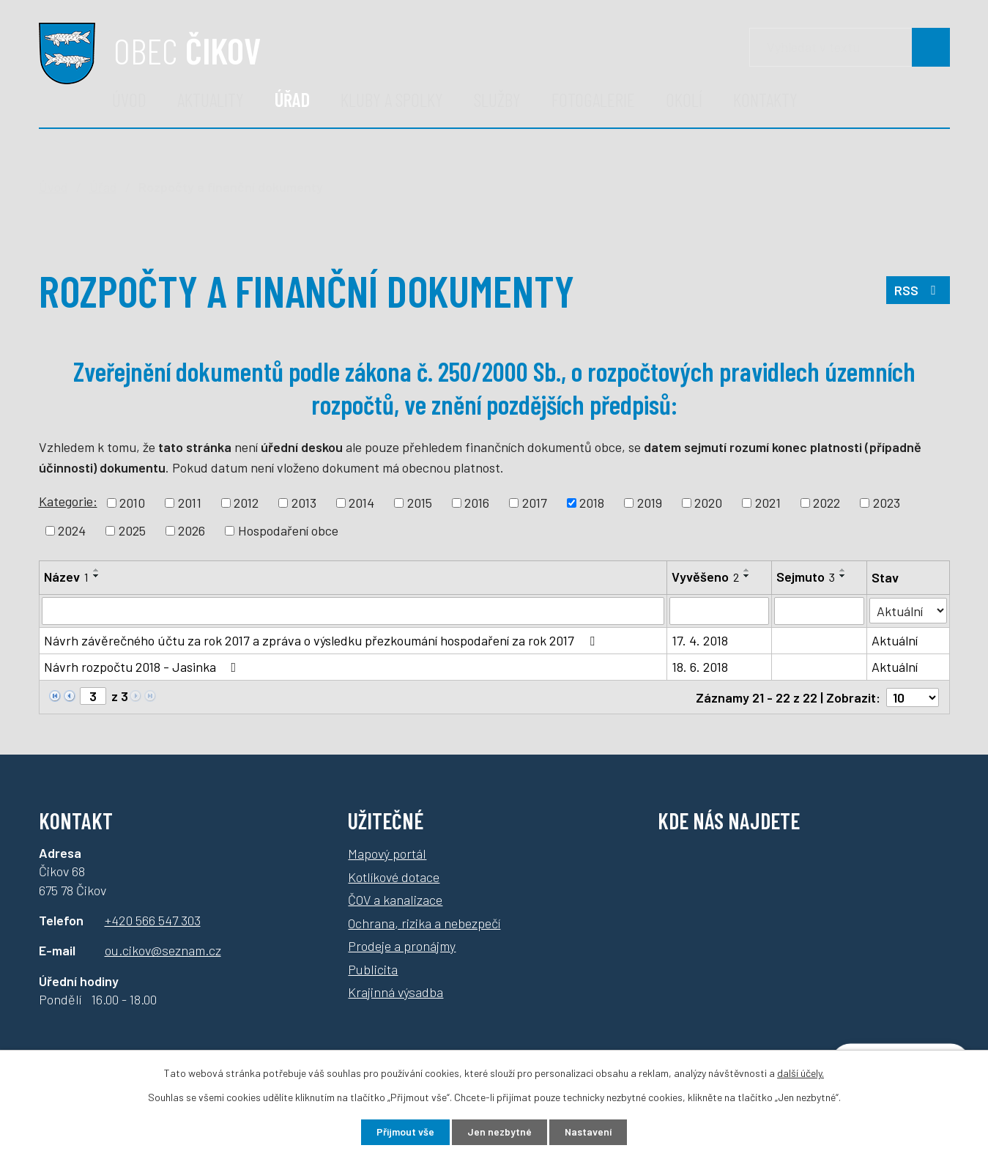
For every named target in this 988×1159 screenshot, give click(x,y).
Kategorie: (68, 501)
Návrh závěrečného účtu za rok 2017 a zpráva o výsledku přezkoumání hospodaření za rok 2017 (322, 640)
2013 (303, 503)
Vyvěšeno (705, 577)
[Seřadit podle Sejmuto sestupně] (843, 576)
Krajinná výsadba (395, 991)
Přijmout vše (405, 1132)
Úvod (129, 99)
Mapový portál (387, 853)
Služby (497, 99)
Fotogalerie (593, 99)
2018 (591, 503)
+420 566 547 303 (153, 919)
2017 (534, 503)
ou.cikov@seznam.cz (163, 949)
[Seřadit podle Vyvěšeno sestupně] (747, 576)
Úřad (292, 99)
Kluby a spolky (392, 99)
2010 (132, 503)
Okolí (684, 99)
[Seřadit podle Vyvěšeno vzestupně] (747, 570)
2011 (189, 503)
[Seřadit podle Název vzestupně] (97, 570)
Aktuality (210, 99)
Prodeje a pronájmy (402, 945)
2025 (132, 530)
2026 (191, 530)
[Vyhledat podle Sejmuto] (819, 611)
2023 (886, 503)
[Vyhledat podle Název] (353, 611)
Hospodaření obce (288, 530)
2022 (826, 503)
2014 (361, 503)
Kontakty (765, 99)
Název (66, 577)
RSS (918, 290)
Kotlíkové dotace (393, 875)
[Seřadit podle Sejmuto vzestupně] (843, 570)
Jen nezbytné (499, 1132)
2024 (72, 530)
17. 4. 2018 (700, 640)
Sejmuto (805, 577)
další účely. (800, 1073)
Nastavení (588, 1132)
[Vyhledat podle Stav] (907, 610)
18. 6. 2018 (700, 667)
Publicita (373, 968)
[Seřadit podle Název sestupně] (97, 576)
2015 (419, 503)
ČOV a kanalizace (395, 899)
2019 (649, 503)
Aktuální (895, 640)
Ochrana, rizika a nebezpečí (424, 922)
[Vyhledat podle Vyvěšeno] (719, 611)
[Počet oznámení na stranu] (912, 696)
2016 (476, 503)
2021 (768, 503)
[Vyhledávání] (849, 47)
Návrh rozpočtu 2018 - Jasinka (143, 667)
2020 (708, 503)
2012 (246, 503)
